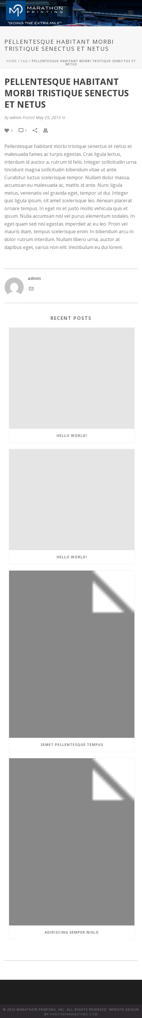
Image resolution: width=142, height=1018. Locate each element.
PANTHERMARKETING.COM (74, 1014)
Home (11, 61)
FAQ (24, 61)
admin (15, 117)
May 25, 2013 (48, 117)
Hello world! (72, 435)
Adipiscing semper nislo (72, 932)
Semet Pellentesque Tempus (72, 744)
